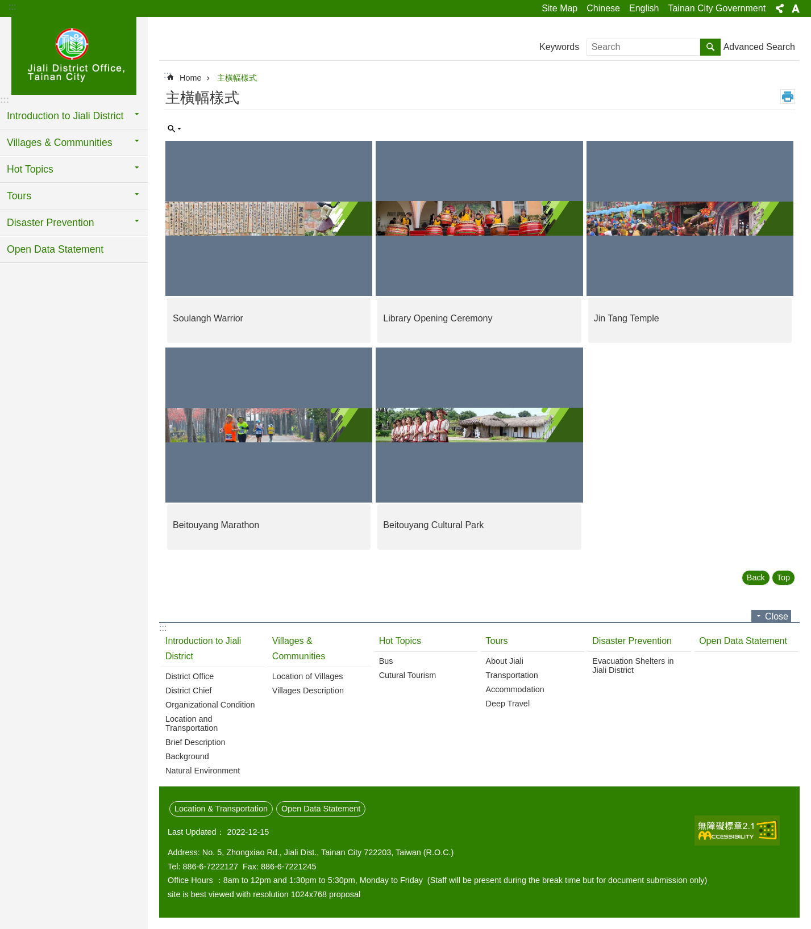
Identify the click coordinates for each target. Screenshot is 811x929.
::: (12, 6)
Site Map (559, 8)
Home (190, 77)
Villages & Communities (298, 648)
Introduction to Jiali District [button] (65, 116)
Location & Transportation (221, 808)
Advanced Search (759, 47)
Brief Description (195, 742)
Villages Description (308, 690)
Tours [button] (19, 196)
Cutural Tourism (407, 675)
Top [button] (783, 577)
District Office (189, 676)
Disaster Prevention (632, 641)
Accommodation (514, 689)
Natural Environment (202, 770)
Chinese (603, 8)
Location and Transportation (191, 723)
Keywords (559, 47)
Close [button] (776, 616)
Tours (496, 641)
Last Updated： (196, 831)
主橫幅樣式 (237, 77)
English (644, 8)
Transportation (511, 675)
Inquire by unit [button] (174, 129)
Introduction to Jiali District (203, 648)
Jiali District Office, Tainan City (73, 55)
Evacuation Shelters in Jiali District (632, 665)
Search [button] (710, 47)
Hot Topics (400, 641)
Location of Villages (307, 676)
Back (756, 577)
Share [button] (780, 8)
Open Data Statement (55, 249)
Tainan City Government (717, 8)
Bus (386, 661)
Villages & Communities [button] (59, 142)
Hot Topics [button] (30, 169)
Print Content (787, 96)
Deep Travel (507, 703)
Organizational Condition (210, 704)
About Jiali (504, 661)
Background (187, 756)
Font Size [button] (795, 8)
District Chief (188, 690)
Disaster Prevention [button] (50, 222)
